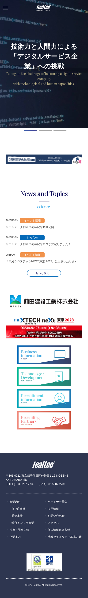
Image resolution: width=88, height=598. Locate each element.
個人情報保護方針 (59, 529)
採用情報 (53, 508)
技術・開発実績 (19, 529)
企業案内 (15, 536)
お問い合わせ (56, 515)
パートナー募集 (57, 501)
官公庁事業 (18, 508)
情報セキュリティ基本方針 (64, 536)
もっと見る (44, 273)
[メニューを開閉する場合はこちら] (5, 7)
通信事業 (17, 515)
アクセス (53, 522)
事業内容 (15, 501)
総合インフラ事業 (22, 522)
